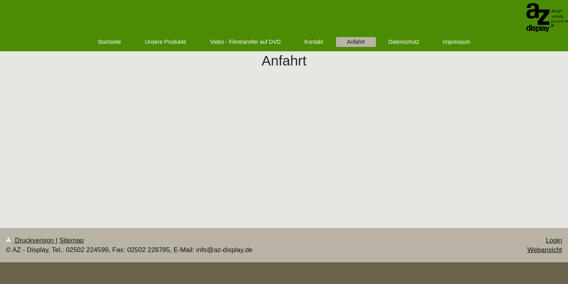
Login (554, 240)
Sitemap (71, 240)
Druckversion (31, 240)
